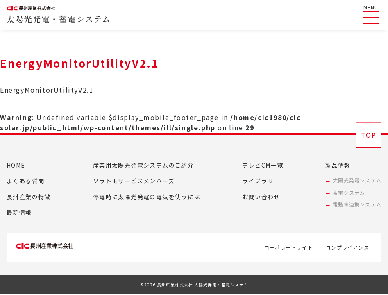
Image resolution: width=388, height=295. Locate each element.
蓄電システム (349, 192)
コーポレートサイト (280, 245)
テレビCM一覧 (262, 165)
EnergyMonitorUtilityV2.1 (46, 90)
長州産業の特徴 (29, 197)
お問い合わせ (261, 197)
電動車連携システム (357, 204)
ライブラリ (258, 181)
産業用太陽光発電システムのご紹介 (143, 165)
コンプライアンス (347, 245)
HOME (16, 165)
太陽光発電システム (357, 180)
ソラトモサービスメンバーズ (134, 181)
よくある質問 (25, 181)
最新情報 (19, 212)
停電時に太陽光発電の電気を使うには (146, 197)
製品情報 (338, 165)
